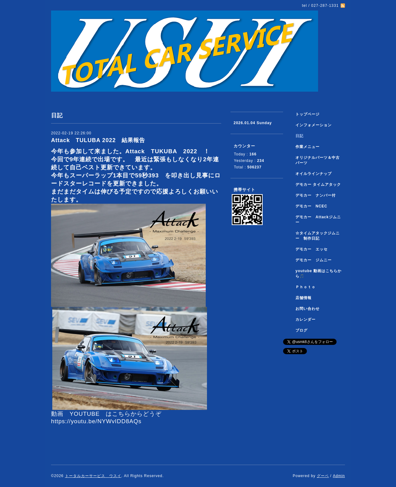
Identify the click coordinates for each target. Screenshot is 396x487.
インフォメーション (313, 125)
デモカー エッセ (313, 249)
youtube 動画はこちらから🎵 (318, 273)
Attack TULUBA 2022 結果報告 (101, 140)
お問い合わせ (307, 309)
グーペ (323, 476)
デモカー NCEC (311, 206)
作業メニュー (309, 147)
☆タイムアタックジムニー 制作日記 (317, 236)
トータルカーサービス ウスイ (93, 476)
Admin (339, 476)
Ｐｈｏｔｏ (305, 287)
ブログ (301, 330)
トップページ (307, 114)
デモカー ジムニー (313, 260)
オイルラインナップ (313, 174)
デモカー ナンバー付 (315, 195)
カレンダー (305, 319)
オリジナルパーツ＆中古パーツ (317, 160)
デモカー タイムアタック (318, 184)
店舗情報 (303, 298)
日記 (299, 136)
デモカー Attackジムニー (318, 219)
